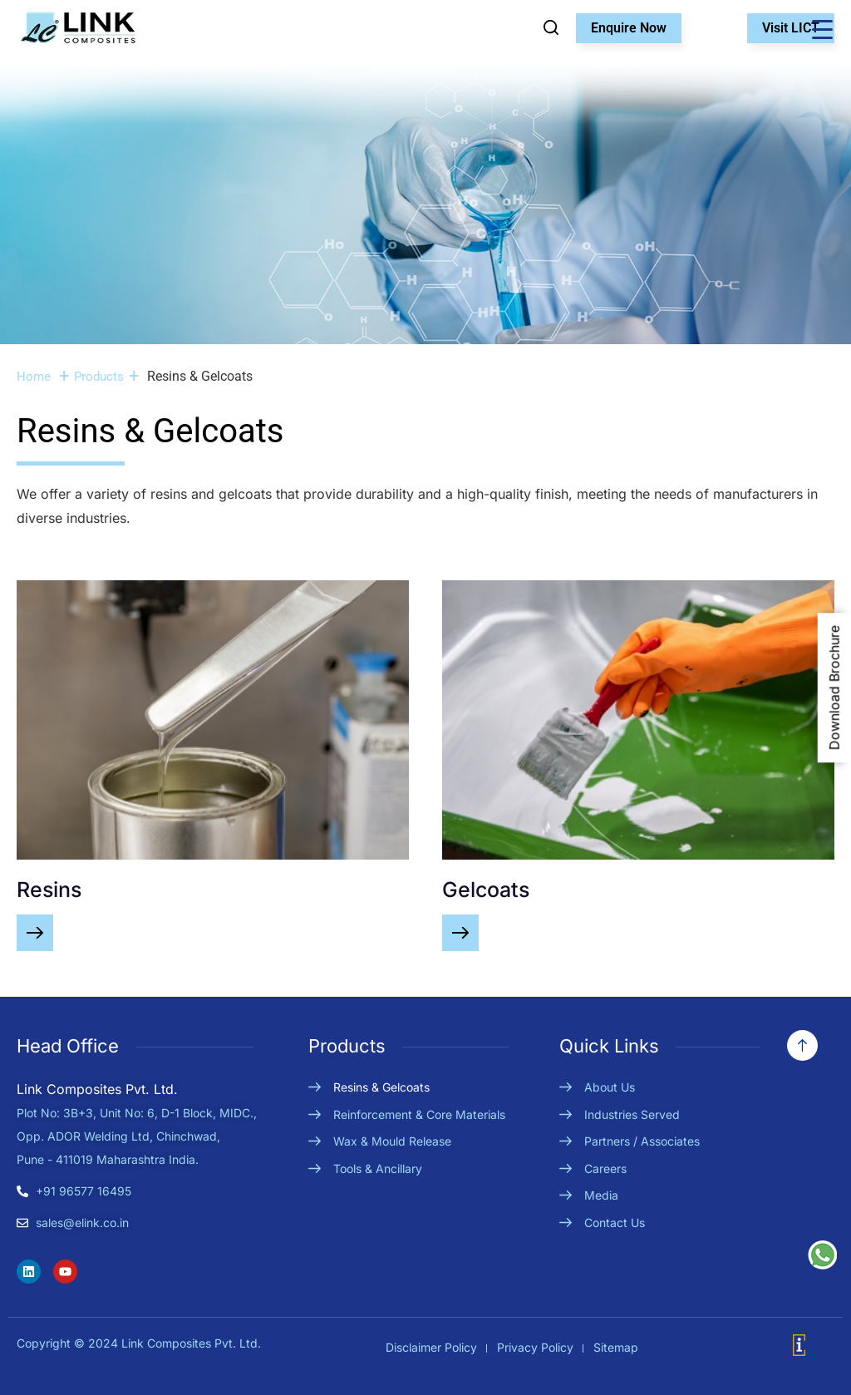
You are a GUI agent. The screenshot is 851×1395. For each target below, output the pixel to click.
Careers (605, 1168)
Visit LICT (790, 28)
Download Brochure (834, 687)
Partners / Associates (642, 1141)
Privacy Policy (535, 1347)
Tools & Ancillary (377, 1168)
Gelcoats (485, 889)
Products (99, 376)
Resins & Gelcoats (381, 1087)
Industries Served (632, 1114)
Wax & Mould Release (392, 1141)
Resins (49, 889)
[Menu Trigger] (822, 29)
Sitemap (615, 1347)
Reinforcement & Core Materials (419, 1114)
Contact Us (614, 1222)
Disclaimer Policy (431, 1347)
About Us (609, 1087)
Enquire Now (629, 28)
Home (34, 376)
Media (601, 1195)
